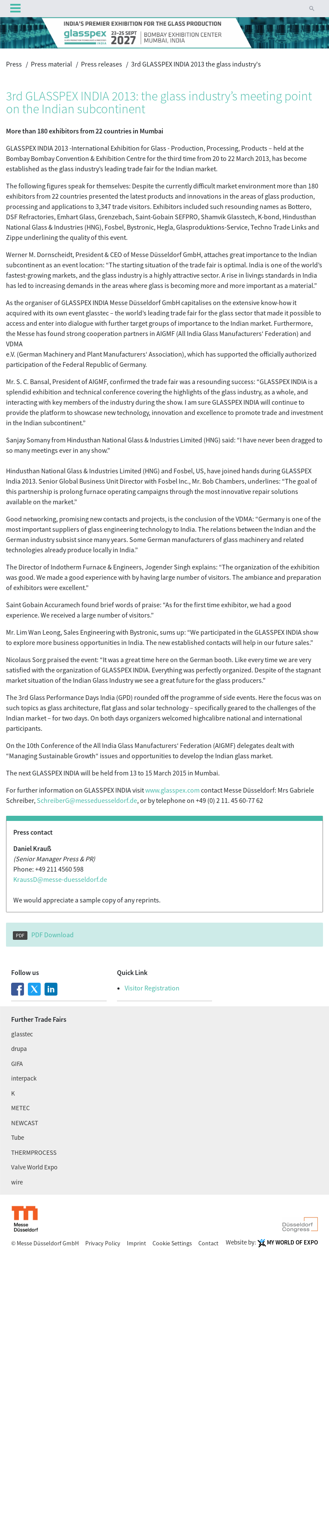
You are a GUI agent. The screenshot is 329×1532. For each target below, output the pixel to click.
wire (17, 1182)
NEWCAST (24, 1123)
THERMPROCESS (34, 1152)
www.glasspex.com (172, 790)
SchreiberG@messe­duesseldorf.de (87, 800)
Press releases (101, 64)
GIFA (17, 1064)
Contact (208, 1243)
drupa (19, 1049)
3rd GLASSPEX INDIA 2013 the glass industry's (196, 64)
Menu (15, 9)
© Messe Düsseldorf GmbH (45, 1243)
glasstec (22, 1034)
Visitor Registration (152, 988)
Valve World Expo (34, 1167)
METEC (20, 1108)
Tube (17, 1137)
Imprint (137, 1243)
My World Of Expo (292, 1242)
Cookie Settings (173, 1243)
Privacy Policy (103, 1243)
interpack (23, 1078)
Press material (51, 64)
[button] (311, 8)
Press (14, 64)
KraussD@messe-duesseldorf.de (60, 879)
